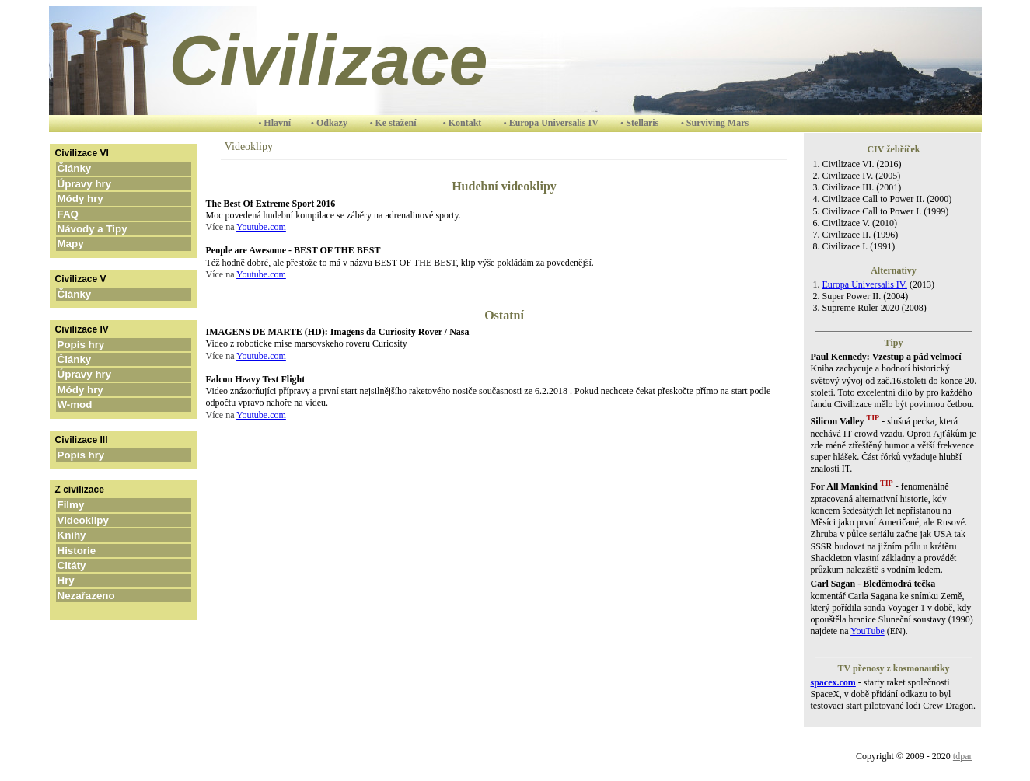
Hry (84, 580)
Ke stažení (397, 122)
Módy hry (104, 198)
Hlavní (278, 122)
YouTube (867, 631)
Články (98, 168)
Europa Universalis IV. (864, 284)
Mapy (95, 243)
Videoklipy (99, 520)
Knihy (89, 535)
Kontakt (465, 122)
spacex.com (833, 682)
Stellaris (643, 122)
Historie (92, 550)
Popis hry (104, 344)
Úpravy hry (108, 184)
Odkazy (333, 122)
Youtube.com (261, 226)
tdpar (962, 756)
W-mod (98, 404)
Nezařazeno (99, 595)
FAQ (88, 214)
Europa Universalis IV (555, 122)
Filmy (88, 505)
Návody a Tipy (113, 229)
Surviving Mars (717, 122)
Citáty (89, 565)
